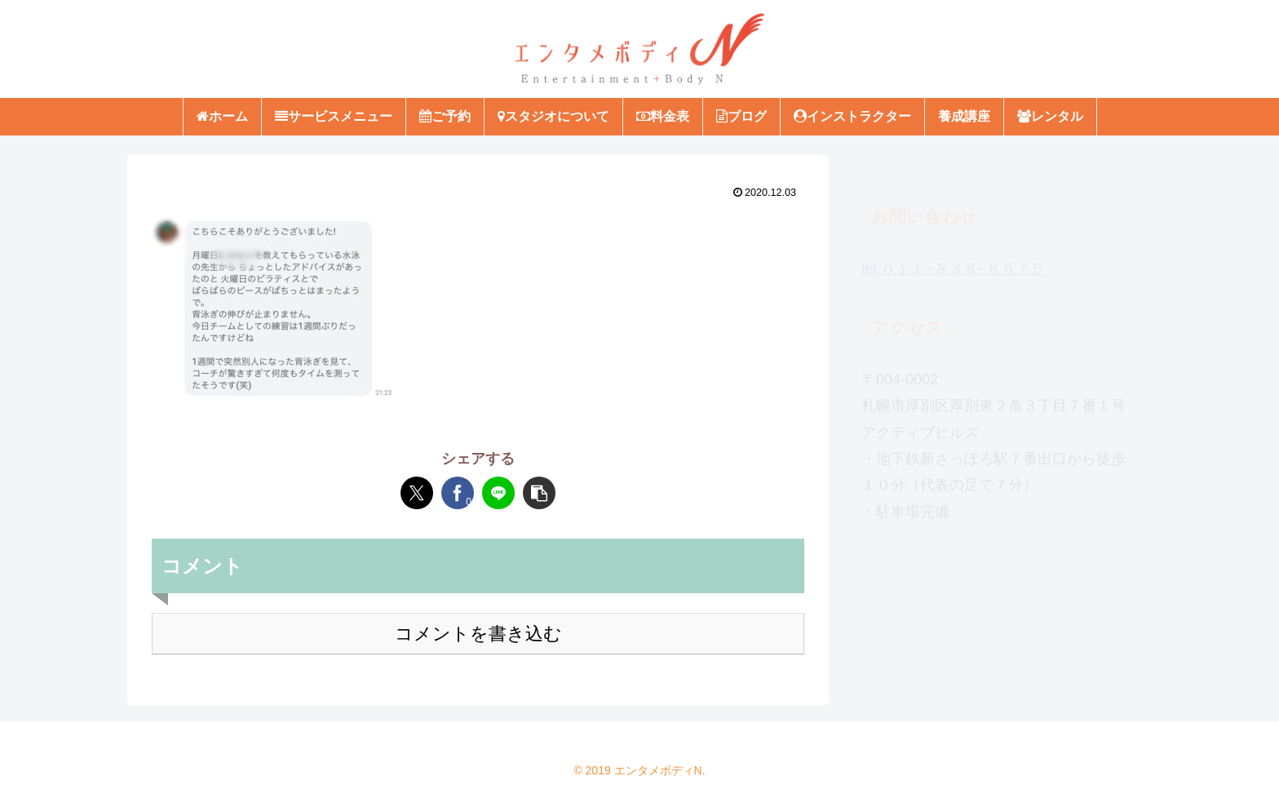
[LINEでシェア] (498, 493)
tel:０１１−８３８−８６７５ (953, 261)
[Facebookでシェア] (457, 493)
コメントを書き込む (478, 633)
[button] (539, 493)
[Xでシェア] (417, 493)
